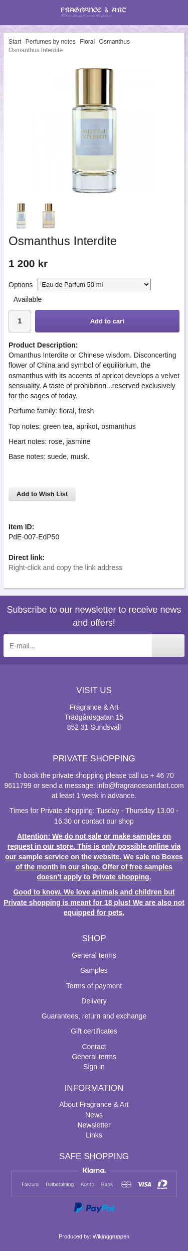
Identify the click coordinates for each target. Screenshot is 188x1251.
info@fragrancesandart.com (140, 785)
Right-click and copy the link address (65, 567)
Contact (94, 1047)
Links (94, 1135)
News (94, 1115)
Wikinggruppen (111, 1236)
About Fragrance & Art (94, 1104)
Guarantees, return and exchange (94, 1016)
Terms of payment (94, 986)
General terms (94, 955)
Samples (93, 970)
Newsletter (93, 1125)
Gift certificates (94, 1031)
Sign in (94, 1067)
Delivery (94, 1001)
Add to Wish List (42, 494)
